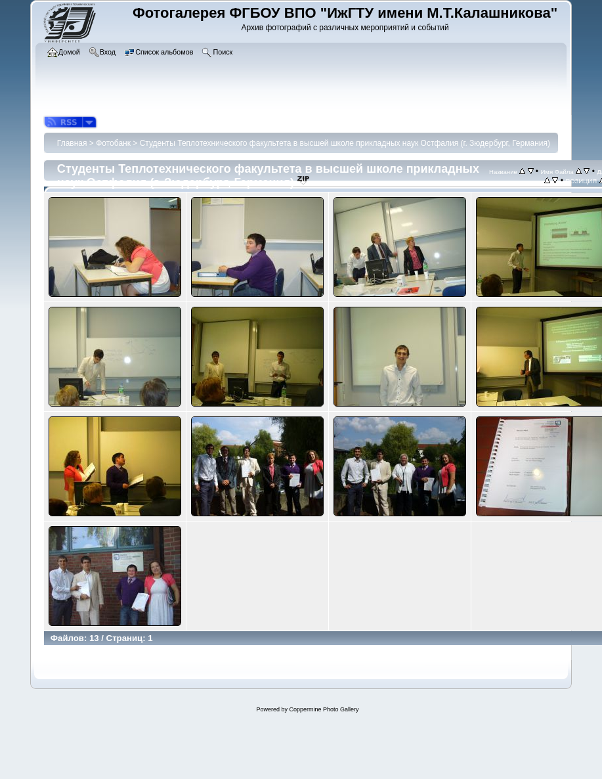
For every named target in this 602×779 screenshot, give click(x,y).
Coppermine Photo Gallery (323, 709)
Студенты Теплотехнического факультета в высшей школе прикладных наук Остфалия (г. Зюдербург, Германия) (345, 143)
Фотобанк (113, 143)
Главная (72, 143)
